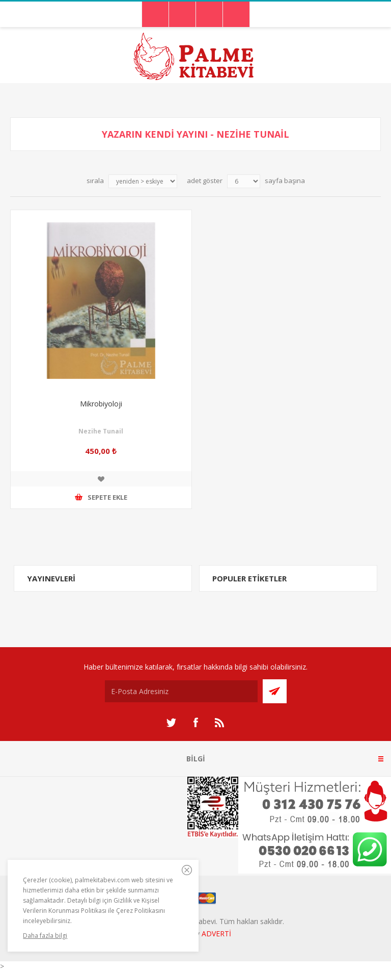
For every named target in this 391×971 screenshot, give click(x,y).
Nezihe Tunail (100, 431)
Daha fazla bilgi (45, 935)
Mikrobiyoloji (101, 403)
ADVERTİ (216, 933)
